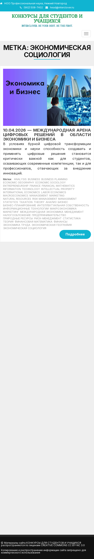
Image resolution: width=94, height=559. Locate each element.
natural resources (17, 198)
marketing (57, 195)
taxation (26, 202)
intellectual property (58, 189)
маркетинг (11, 211)
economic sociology (50, 182)
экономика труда (16, 224)
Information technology (21, 189)
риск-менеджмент (48, 218)
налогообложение (17, 215)
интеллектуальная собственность (63, 205)
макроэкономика (63, 208)
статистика (72, 218)
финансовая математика (33, 221)
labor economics (53, 192)
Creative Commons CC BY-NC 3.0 (63, 545)
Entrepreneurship (15, 185)
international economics (21, 192)
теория (8, 221)
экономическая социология (24, 228)
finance (35, 185)
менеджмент (74, 211)
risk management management (54, 198)
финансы (60, 221)
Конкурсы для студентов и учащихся (47, 18)
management (38, 195)
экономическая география (52, 224)
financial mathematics (58, 185)
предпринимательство (49, 215)
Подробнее (75, 234)
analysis (20, 179)
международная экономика (41, 211)
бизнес (63, 202)
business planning (54, 179)
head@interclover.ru (62, 7)
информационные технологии (26, 208)
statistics (10, 202)
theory (39, 202)
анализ (51, 202)
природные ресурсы (18, 218)
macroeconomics (15, 195)
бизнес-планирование (19, 205)
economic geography (18, 182)
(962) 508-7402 (33, 7)
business (34, 179)
